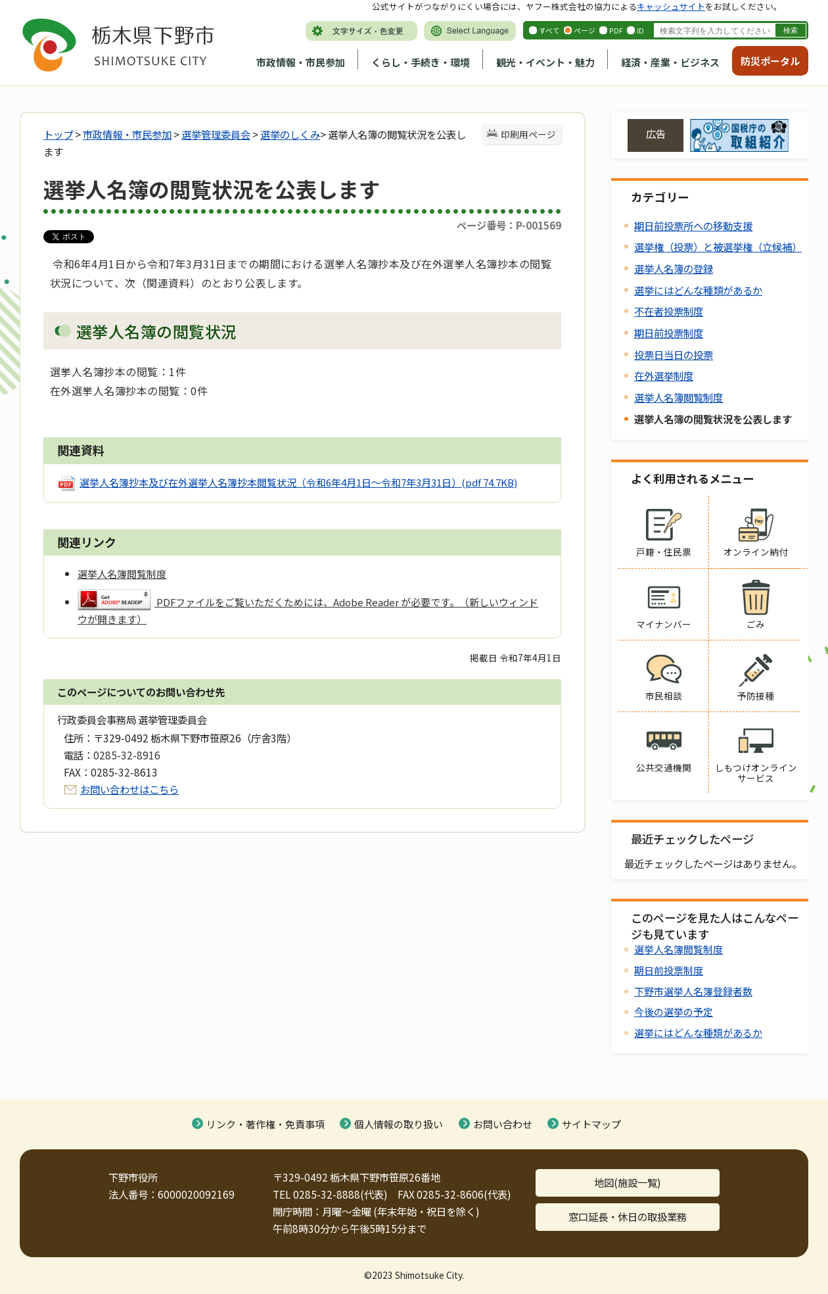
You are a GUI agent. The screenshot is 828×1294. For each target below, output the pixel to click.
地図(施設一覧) (627, 1182)
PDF (616, 30)
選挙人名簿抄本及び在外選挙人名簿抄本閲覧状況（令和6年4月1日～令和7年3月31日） (298, 482)
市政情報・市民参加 (300, 62)
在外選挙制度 (663, 375)
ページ (584, 30)
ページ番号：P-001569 (509, 225)
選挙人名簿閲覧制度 (678, 397)
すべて (549, 30)
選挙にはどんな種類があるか (698, 290)
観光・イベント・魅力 (545, 62)
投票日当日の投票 (673, 354)
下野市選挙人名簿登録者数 (693, 991)
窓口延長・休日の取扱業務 (627, 1216)
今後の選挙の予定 (673, 1011)
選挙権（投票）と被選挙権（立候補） (718, 246)
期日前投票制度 (668, 332)
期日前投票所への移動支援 (693, 225)
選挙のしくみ (290, 134)
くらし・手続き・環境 (420, 62)
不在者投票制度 (668, 311)
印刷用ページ (528, 134)
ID (640, 30)
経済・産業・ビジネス (670, 62)
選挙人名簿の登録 (673, 268)
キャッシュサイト (671, 6)
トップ (58, 134)
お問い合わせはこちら (129, 789)
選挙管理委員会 (215, 134)
